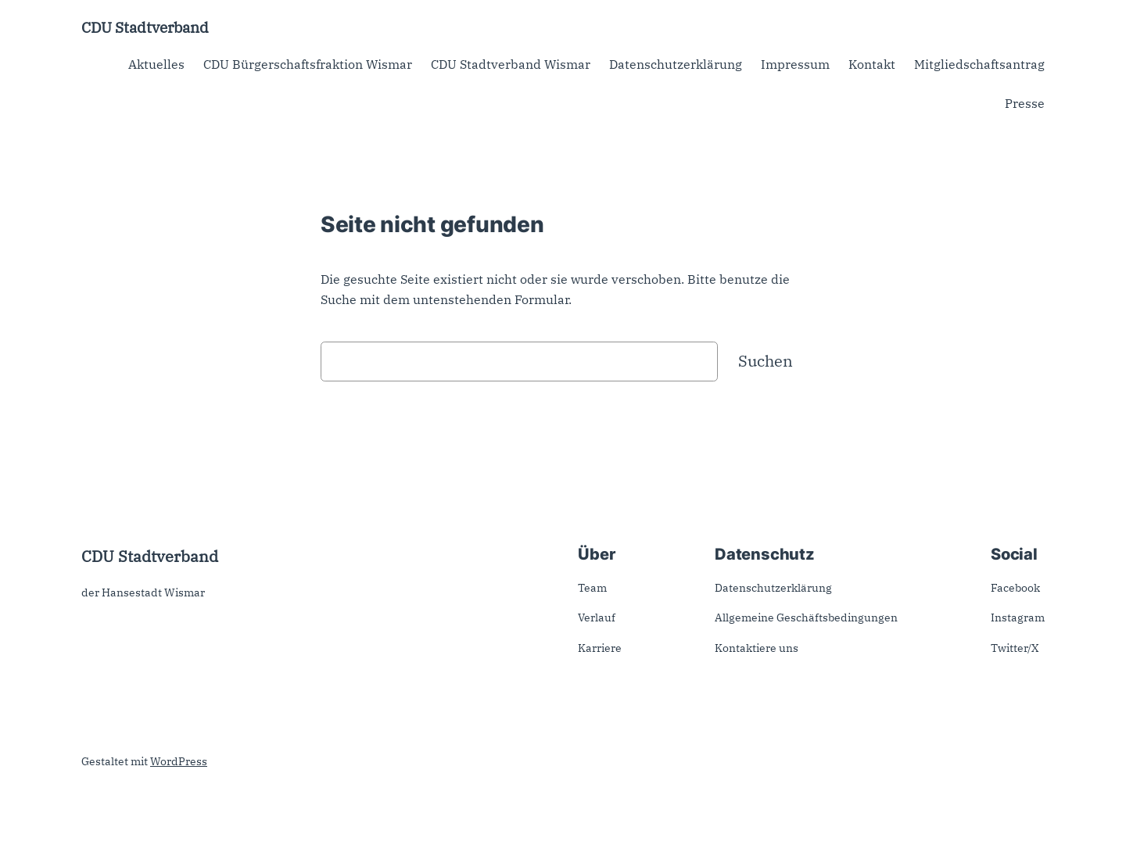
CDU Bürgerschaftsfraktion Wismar (307, 64)
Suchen (765, 360)
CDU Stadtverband (145, 27)
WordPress (178, 761)
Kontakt (871, 64)
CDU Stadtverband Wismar (510, 64)
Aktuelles (156, 64)
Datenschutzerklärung (675, 64)
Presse (1025, 103)
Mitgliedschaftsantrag (979, 64)
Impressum (795, 64)
